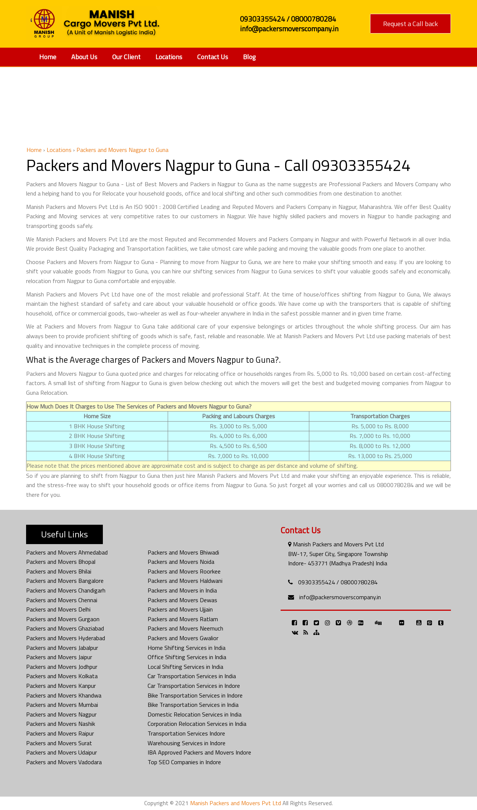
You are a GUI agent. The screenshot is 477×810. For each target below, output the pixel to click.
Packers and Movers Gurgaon (62, 618)
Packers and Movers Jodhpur (61, 666)
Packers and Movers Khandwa (63, 695)
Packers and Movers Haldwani (185, 580)
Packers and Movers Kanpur (61, 685)
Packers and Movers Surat (59, 742)
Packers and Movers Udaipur (61, 752)
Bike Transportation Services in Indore (195, 695)
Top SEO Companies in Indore (184, 761)
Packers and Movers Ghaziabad (65, 628)
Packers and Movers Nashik (60, 723)
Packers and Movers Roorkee (184, 571)
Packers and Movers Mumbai (62, 704)
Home (47, 57)
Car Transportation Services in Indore (194, 685)
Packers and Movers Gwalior (183, 637)
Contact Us (212, 57)
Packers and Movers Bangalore (65, 580)
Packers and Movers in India (182, 590)
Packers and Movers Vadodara (64, 761)
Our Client (126, 57)
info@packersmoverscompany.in (340, 597)
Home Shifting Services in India (186, 647)
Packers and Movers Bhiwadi (183, 552)
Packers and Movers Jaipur (59, 656)
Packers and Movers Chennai (61, 599)
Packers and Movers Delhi (58, 609)
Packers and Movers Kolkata (62, 675)
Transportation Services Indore (186, 733)
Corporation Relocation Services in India (197, 723)
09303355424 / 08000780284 (338, 582)
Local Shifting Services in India (185, 666)
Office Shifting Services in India (187, 656)
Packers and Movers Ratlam (183, 618)
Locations (168, 57)
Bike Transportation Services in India (193, 704)
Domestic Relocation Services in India (194, 714)
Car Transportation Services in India (192, 675)
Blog (249, 57)
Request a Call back (410, 24)
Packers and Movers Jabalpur (62, 647)
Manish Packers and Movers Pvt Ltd (235, 802)
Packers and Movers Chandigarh (65, 590)
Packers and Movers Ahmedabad (67, 552)
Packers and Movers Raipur (60, 733)
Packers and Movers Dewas (182, 599)
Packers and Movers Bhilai (58, 571)
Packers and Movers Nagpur (61, 714)
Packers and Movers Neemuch (185, 628)
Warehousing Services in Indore (186, 742)
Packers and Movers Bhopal (60, 561)
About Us (84, 57)
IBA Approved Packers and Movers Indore (199, 752)
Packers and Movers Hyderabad (65, 637)
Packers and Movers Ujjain (180, 609)
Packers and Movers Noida (181, 561)
